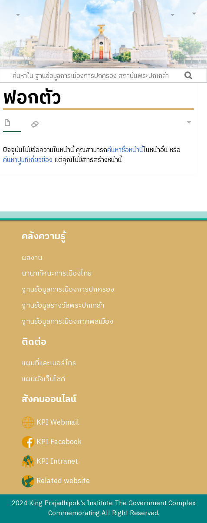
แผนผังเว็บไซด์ (43, 379)
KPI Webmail (57, 422)
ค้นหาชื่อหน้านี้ (125, 150)
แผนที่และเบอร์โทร (49, 363)
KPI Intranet (57, 461)
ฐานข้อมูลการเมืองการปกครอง (68, 289)
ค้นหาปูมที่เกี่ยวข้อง (28, 160)
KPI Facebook (59, 441)
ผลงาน (32, 258)
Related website (63, 481)
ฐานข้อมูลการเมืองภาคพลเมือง (67, 321)
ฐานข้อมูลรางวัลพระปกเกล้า (63, 305)
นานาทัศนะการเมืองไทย (57, 273)
